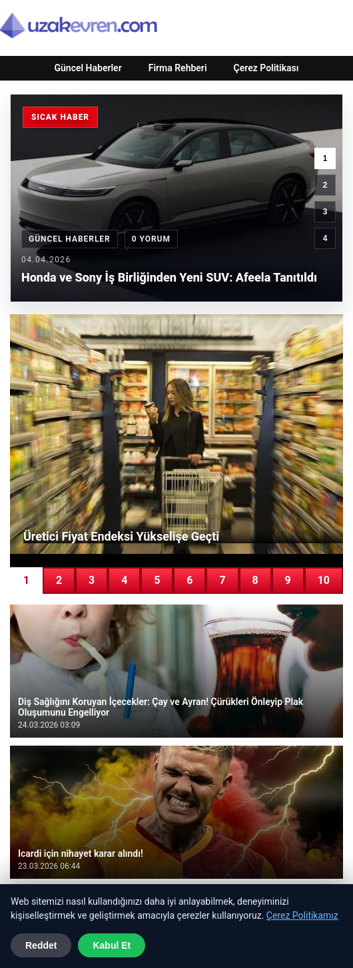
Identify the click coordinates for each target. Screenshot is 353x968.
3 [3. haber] (325, 211)
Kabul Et (112, 945)
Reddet (41, 945)
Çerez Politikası (266, 68)
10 (324, 580)
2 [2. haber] (325, 185)
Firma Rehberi (178, 68)
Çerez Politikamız (302, 915)
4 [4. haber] (325, 238)
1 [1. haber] (325, 158)
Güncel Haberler (87, 68)
